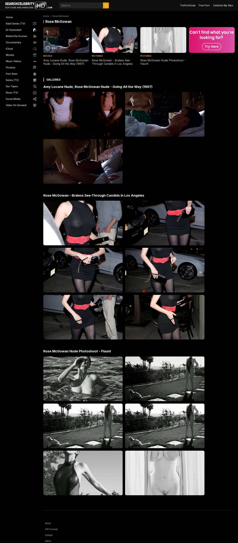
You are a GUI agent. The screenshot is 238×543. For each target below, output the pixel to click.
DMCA (48, 541)
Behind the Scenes (16, 36)
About (48, 523)
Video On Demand (16, 105)
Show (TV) (12, 92)
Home (9, 17)
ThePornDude (188, 5)
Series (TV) (12, 80)
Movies (10, 54)
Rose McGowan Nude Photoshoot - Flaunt (77, 351)
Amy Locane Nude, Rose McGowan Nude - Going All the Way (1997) (65, 62)
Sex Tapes (12, 86)
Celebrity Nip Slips (223, 5)
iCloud (9, 48)
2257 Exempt (51, 529)
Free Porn (204, 5)
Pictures (10, 67)
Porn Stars (12, 73)
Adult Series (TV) (15, 23)
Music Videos (13, 61)
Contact (49, 535)
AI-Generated (13, 29)
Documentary (13, 42)
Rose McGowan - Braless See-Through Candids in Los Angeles (112, 62)
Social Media (13, 98)
